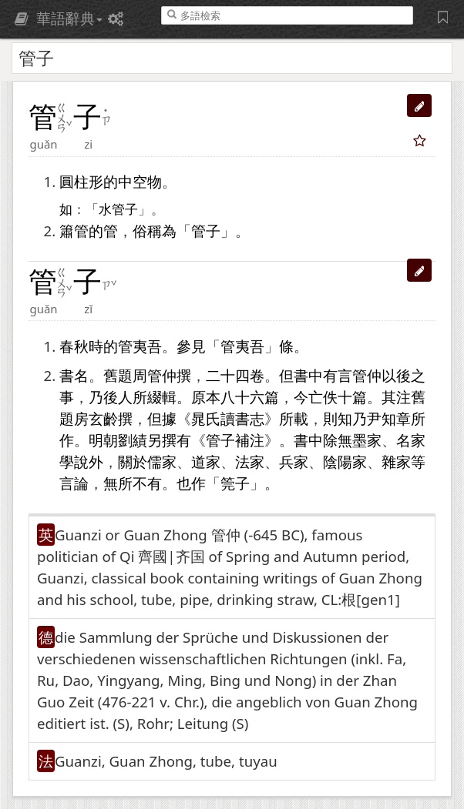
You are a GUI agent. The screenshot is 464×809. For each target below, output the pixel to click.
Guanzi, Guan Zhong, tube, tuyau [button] (166, 761)
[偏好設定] (118, 18)
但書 (293, 375)
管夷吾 (140, 346)
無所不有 (132, 483)
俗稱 (147, 230)
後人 (118, 396)
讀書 (235, 418)
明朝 (103, 440)
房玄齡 (96, 418)
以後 (396, 375)
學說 (74, 461)
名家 (410, 440)
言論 (74, 483)
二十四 (228, 375)
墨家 (367, 440)
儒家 (162, 461)
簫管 (74, 230)
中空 (132, 181)
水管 (112, 209)
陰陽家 (345, 461)
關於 (132, 461)
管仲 (162, 375)
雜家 (396, 461)
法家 (249, 461)
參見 (191, 346)
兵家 (293, 461)
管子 (205, 230)
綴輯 (162, 396)
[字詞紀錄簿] (445, 17)
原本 (205, 396)
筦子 (235, 483)
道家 (205, 461)
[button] (419, 105)
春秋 (74, 346)
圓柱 (74, 181)
